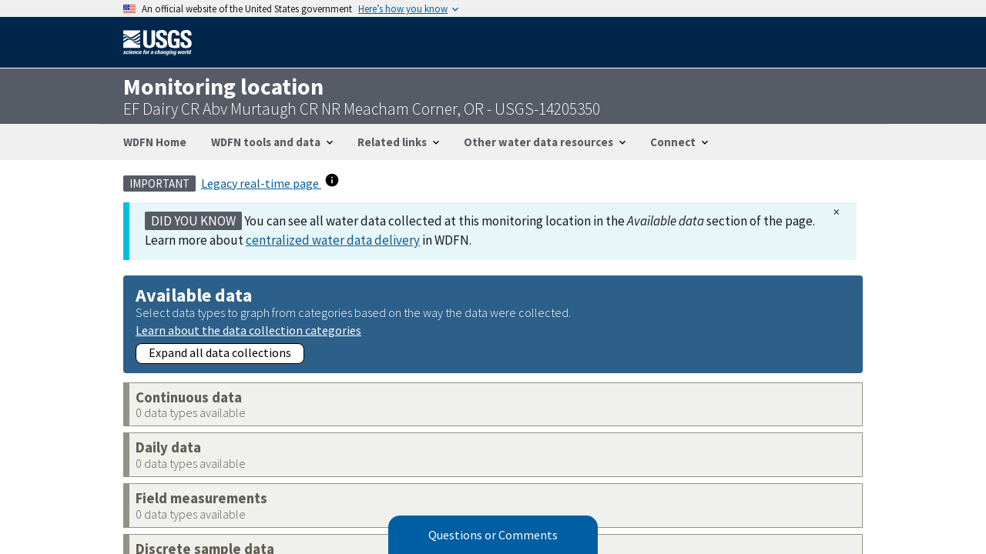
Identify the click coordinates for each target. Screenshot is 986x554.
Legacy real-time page (261, 183)
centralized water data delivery (333, 240)
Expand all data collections (220, 352)
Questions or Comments (493, 534)
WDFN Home (154, 142)
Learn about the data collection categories (248, 329)
